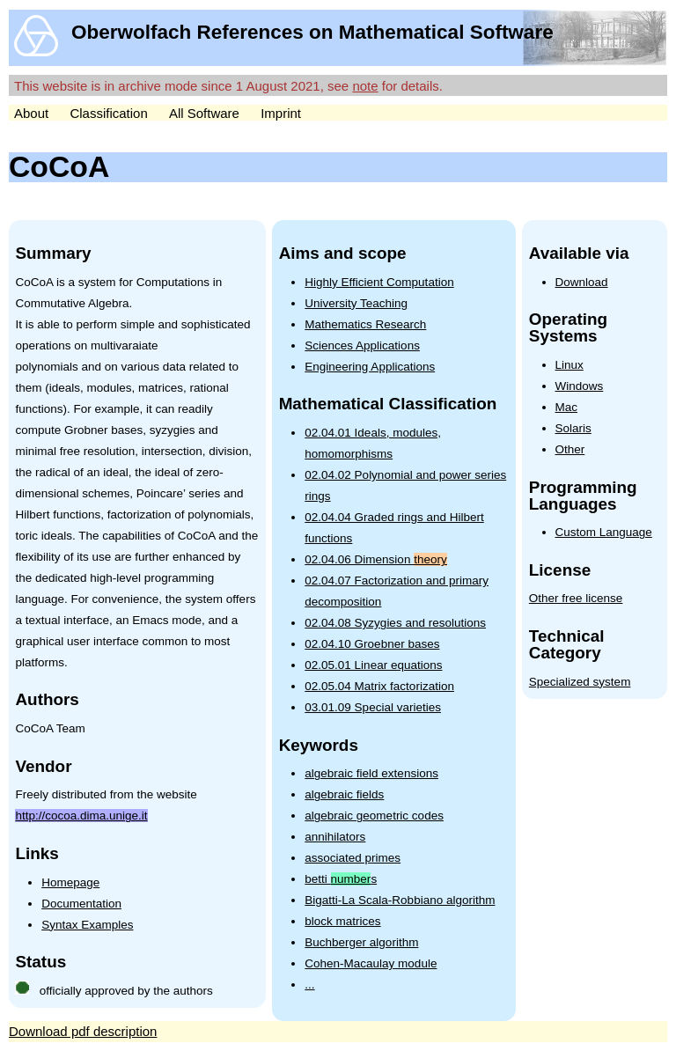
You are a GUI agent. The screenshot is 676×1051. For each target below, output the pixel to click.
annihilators (335, 836)
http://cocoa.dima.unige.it (81, 815)
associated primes (352, 857)
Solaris (573, 428)
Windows (579, 386)
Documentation (81, 903)
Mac (566, 407)
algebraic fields (344, 794)
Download (581, 282)
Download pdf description (83, 1031)
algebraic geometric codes (374, 815)
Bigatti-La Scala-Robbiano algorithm (400, 900)
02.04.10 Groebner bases (372, 643)
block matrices (342, 921)
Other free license (576, 598)
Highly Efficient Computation (379, 282)
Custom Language (603, 532)
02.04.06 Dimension (375, 559)
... (309, 984)
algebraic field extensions (371, 773)
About (31, 113)
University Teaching (356, 303)
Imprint (281, 113)
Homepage (70, 882)
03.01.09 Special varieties (373, 707)
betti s (341, 879)
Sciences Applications (362, 345)
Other (570, 449)
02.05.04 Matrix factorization (379, 686)
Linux (569, 364)
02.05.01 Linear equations (373, 665)
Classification (108, 113)
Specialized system (580, 681)
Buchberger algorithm (361, 942)
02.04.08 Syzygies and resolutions (395, 622)
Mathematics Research (365, 324)
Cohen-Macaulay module (371, 963)
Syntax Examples (87, 924)
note (365, 85)
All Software (204, 113)
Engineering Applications (370, 366)
